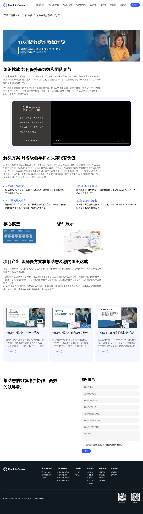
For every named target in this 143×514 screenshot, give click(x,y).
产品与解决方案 (81, 5)
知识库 (44, 478)
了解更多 (10, 351)
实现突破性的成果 (63, 480)
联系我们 (113, 5)
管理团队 (102, 475)
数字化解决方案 (54, 5)
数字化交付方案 (47, 475)
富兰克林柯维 (40, 5)
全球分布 (114, 475)
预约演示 (135, 5)
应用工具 (90, 480)
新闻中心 (102, 480)
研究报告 (90, 478)
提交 (86, 451)
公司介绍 (102, 472)
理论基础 (90, 483)
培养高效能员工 (62, 475)
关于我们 (123, 5)
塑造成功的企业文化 (63, 478)
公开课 (77, 472)
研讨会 (77, 475)
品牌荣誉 (102, 478)
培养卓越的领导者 (63, 472)
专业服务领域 (67, 5)
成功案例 (90, 472)
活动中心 (93, 5)
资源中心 (103, 5)
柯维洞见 (90, 475)
